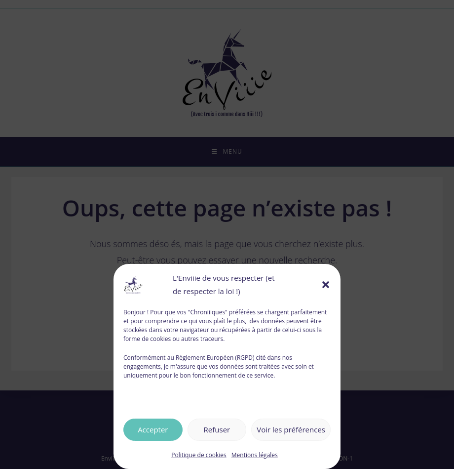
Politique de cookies (199, 455)
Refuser (217, 429)
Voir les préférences (291, 429)
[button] (326, 285)
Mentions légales (254, 455)
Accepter (153, 429)
